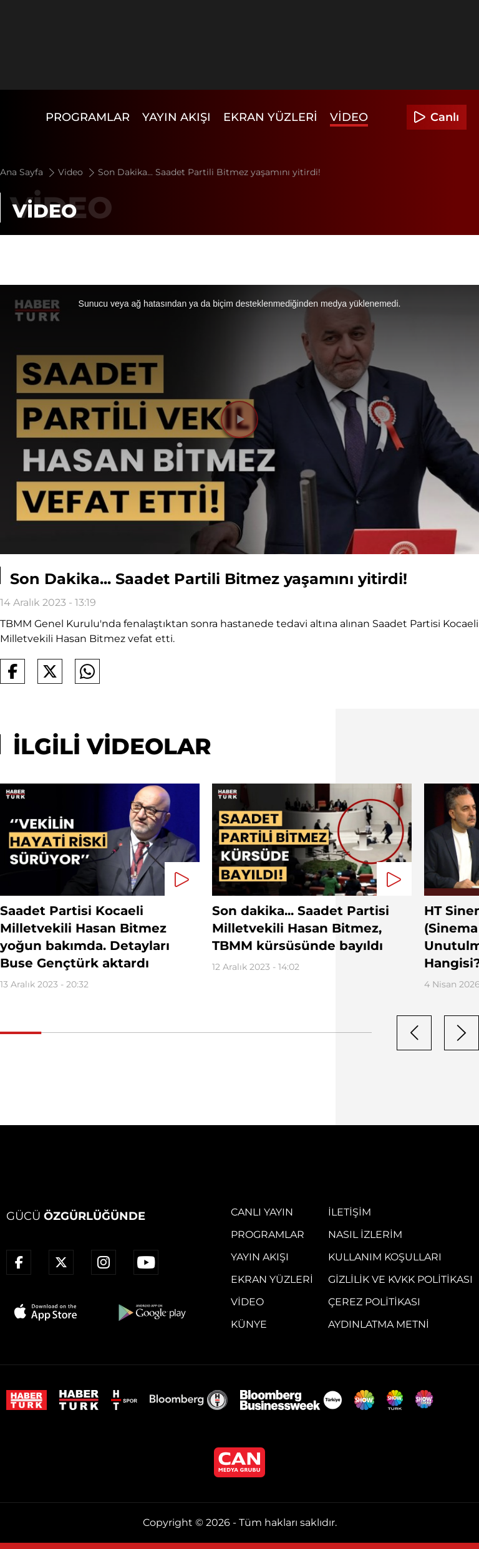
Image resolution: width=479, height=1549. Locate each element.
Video (349, 117)
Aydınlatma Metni (378, 1324)
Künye (249, 1324)
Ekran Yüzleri (270, 117)
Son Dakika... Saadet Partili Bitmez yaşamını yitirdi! (209, 172)
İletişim (349, 1212)
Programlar (88, 117)
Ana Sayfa (28, 172)
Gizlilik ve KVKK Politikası (400, 1279)
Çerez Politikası (374, 1302)
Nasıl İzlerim (365, 1234)
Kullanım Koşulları (385, 1257)
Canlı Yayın (262, 1212)
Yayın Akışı (176, 117)
